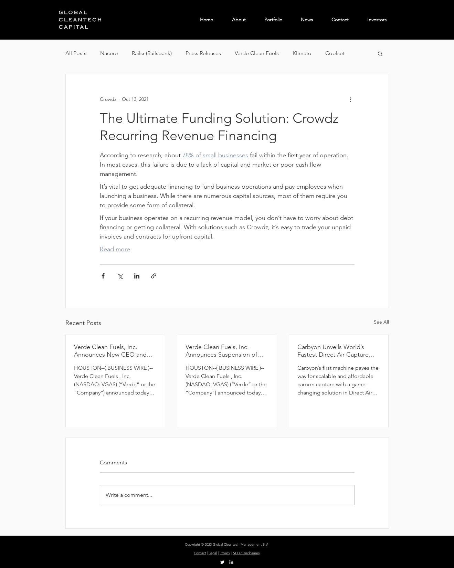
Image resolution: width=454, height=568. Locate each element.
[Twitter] (222, 562)
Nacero (109, 53)
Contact (200, 553)
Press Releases (203, 53)
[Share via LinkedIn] (137, 276)
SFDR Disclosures (246, 553)
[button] (380, 53)
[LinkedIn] (231, 562)
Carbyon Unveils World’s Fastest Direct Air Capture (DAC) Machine (333, 350)
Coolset (335, 53)
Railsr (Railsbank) (152, 53)
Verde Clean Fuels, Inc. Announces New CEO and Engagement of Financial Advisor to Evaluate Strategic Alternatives (113, 350)
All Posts (75, 53)
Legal (213, 553)
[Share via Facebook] (103, 276)
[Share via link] (153, 276)
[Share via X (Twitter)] (120, 276)
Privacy (225, 553)
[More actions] (350, 99)
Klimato (302, 53)
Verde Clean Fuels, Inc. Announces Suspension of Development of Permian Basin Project (221, 350)
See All (381, 322)
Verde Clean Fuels (257, 53)
